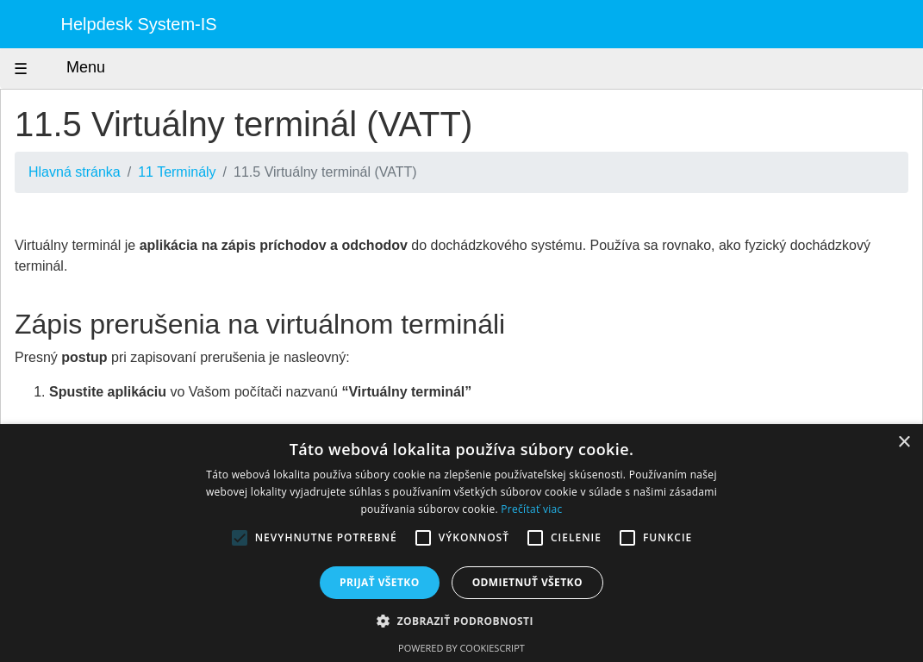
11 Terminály (176, 172)
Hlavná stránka (74, 172)
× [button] (903, 442)
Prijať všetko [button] (380, 582)
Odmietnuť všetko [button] (527, 582)
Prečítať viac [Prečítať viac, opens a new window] (531, 509)
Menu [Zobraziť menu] (69, 68)
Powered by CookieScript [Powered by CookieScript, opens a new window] (461, 647)
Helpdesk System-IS (139, 24)
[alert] (461, 543)
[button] (461, 620)
